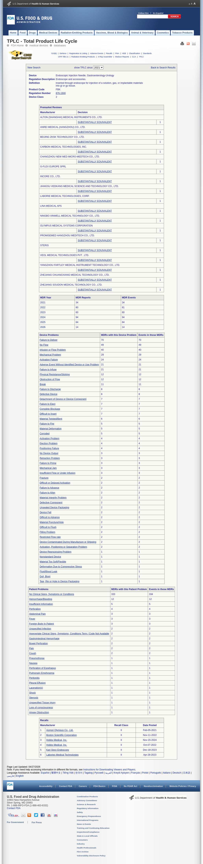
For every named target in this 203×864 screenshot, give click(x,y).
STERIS (44, 245)
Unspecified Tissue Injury (42, 702)
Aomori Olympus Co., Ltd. (59, 730)
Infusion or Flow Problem (53, 349)
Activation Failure (49, 359)
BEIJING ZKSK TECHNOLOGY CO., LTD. (62, 137)
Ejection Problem (49, 443)
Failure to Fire (47, 423)
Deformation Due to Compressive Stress (61, 566)
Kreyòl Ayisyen (121, 772)
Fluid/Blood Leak (48, 571)
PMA (117, 53)
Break (43, 384)
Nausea (33, 663)
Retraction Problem (50, 458)
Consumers (82, 840)
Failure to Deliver (49, 340)
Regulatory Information (88, 808)
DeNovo (63, 53)
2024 (43, 317)
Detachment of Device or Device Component (63, 399)
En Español (158, 13)
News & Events (84, 824)
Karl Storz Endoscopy (57, 750)
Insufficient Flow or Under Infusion (57, 473)
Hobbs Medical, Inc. (56, 740)
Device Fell (45, 512)
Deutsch (176, 772)
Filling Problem (47, 532)
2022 (43, 307)
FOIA (114, 786)
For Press (37, 822)
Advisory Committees (87, 800)
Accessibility (45, 786)
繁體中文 (56, 772)
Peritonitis (34, 678)
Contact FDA (65, 786)
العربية (108, 772)
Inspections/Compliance (88, 832)
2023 (43, 312)
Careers (83, 786)
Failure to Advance (49, 487)
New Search (34, 67)
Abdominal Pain (37, 614)
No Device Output (49, 453)
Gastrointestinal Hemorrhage (44, 638)
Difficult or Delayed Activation (55, 482)
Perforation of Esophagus (42, 668)
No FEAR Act (130, 786)
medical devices (38, 45)
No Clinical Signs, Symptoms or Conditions (51, 594)
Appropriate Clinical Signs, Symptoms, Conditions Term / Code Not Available (69, 633)
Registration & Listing (78, 53)
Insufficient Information (41, 604)
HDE (124, 53)
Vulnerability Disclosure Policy (91, 856)
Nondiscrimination (153, 786)
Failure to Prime (48, 463)
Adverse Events (96, 53)
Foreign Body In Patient (41, 623)
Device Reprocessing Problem (55, 551)
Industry (81, 844)
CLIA (134, 57)
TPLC (141, 57)
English (20, 776)
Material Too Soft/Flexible (53, 561)
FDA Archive (82, 852)
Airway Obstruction (39, 712)
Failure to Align (47, 492)
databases (60, 45)
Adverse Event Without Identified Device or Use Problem (69, 364)
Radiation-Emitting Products (83, 57)
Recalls (109, 53)
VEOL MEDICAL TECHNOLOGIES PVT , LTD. (64, 255)
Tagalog (88, 772)
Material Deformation (50, 428)
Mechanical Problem (50, 354)
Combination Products (87, 796)
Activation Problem (49, 438)
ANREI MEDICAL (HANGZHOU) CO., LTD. (62, 127)
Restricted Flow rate (50, 537)
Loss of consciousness (41, 707)
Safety (80, 812)
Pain (31, 648)
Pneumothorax (37, 658)
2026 (43, 327)
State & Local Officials (87, 836)
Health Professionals (86, 848)
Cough (32, 653)
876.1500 (61, 93)
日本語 (186, 772)
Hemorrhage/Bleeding (40, 599)
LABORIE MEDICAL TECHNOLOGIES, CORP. (64, 196)
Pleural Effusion (37, 683)
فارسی (10, 776)
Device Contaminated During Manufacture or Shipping (68, 542)
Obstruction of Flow (50, 379)
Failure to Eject (47, 404)
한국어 (78, 772)
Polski (145, 772)
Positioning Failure (49, 448)
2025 (43, 322)
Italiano (167, 772)
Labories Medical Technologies (62, 754)
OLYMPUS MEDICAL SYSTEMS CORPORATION (66, 225)
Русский (98, 772)
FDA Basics (99, 786)
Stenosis (33, 697)
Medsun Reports (122, 57)
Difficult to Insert (48, 413)
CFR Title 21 (63, 57)
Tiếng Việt (68, 772)
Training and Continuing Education (93, 828)
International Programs (87, 820)
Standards (147, 53)
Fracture (44, 478)
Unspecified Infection (40, 628)
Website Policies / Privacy (182, 786)
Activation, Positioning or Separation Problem (63, 547)
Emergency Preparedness (89, 816)
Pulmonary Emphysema (41, 673)
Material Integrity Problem (53, 497)
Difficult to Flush (48, 527)
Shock (32, 692)
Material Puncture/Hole (52, 522)
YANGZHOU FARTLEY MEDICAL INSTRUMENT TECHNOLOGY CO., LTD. (80, 265)
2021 (43, 302)
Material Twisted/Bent (51, 418)
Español (45, 772)
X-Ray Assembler (105, 57)
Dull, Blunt (45, 576)
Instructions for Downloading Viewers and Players (109, 769)
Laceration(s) (36, 687)
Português (155, 772)
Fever (32, 618)
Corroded (44, 433)
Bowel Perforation (38, 643)
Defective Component (51, 502)
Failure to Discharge (50, 389)
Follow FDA (143, 13)
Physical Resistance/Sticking (55, 374)
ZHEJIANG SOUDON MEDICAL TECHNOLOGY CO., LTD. (71, 284)
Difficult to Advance (50, 517)
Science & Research (86, 804)
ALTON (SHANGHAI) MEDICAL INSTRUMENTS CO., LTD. (71, 117)
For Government (15, 822)
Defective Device (48, 394)
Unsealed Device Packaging (54, 507)
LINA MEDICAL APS (51, 206)
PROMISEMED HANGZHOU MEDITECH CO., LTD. (67, 235)
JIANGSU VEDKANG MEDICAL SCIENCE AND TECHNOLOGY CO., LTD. (79, 186)
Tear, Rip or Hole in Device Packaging (59, 581)
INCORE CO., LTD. (50, 176)
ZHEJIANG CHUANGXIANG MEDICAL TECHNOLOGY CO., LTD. (75, 275)
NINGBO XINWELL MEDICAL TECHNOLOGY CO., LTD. (70, 215)
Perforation (35, 609)
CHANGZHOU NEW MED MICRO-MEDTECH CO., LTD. (70, 156)
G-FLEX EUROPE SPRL (53, 166)
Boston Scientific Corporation (61, 735)
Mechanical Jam (48, 468)
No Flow (44, 345)
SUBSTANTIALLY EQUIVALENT (95, 122)
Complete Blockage (50, 409)
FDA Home (17, 45)
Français (135, 772)
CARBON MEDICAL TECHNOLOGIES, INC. (63, 146)
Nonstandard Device (50, 556)
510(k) (54, 53)
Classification (134, 53)
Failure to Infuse (48, 369)
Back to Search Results (163, 67)
